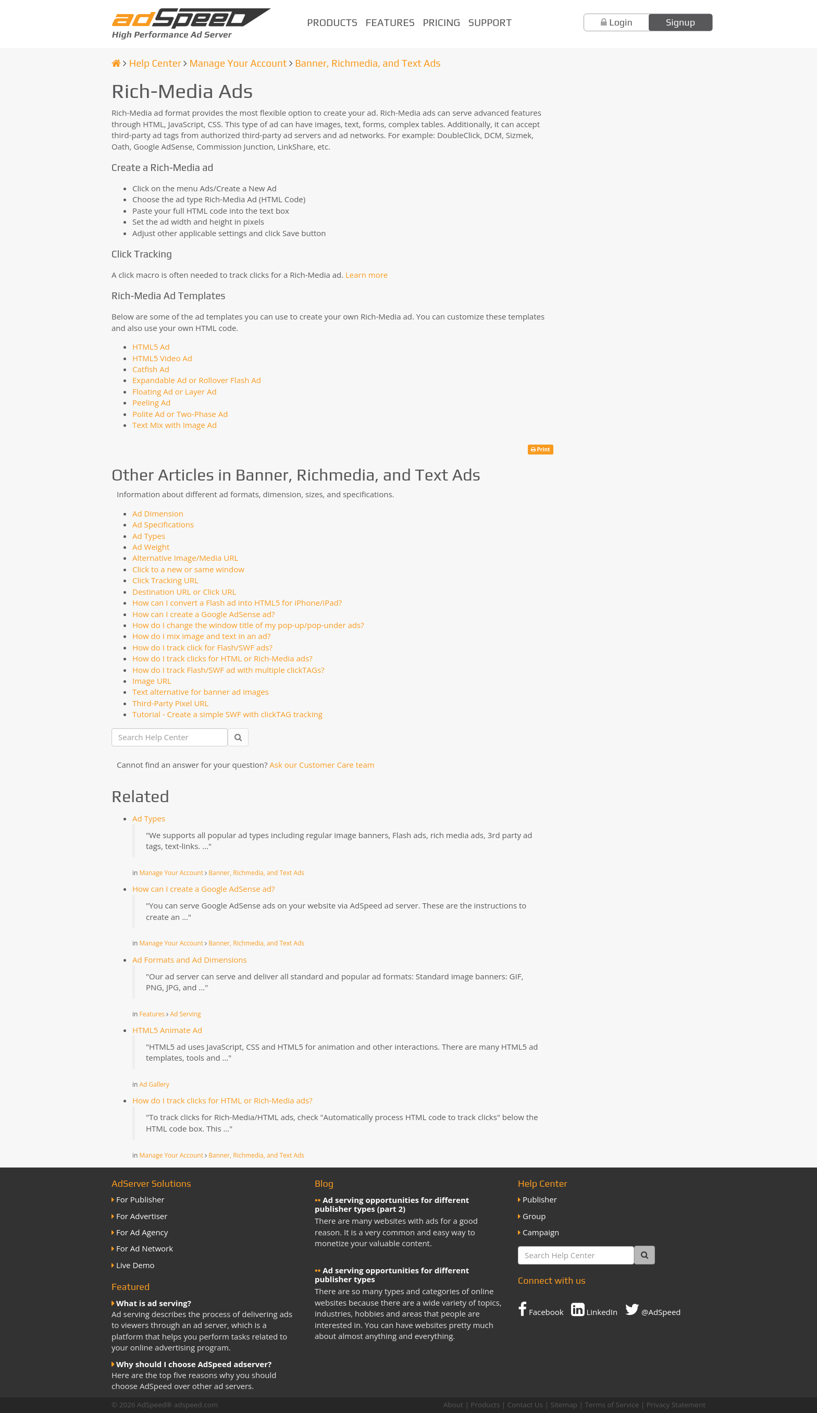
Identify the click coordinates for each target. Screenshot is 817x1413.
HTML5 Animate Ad (167, 1030)
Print (540, 449)
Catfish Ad (150, 369)
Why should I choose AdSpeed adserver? (193, 1364)
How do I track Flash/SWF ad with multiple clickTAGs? (228, 670)
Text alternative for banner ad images (200, 691)
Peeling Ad (151, 402)
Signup (680, 22)
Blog (324, 1183)
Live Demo (135, 1265)
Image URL (151, 680)
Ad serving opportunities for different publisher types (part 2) (392, 1204)
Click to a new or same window (188, 569)
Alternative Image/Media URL (185, 557)
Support (490, 22)
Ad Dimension (157, 513)
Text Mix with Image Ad (174, 425)
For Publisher (140, 1199)
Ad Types (148, 536)
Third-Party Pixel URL (170, 703)
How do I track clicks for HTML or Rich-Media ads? (222, 658)
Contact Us (525, 1404)
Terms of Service (612, 1404)
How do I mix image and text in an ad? (201, 636)
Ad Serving (185, 1014)
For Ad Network (144, 1248)
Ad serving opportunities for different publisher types (392, 1274)
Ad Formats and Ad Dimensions (189, 959)
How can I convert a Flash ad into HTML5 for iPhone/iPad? (237, 602)
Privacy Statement (676, 1404)
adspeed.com (196, 1404)
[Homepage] (116, 63)
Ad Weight (150, 547)
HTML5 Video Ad (162, 358)
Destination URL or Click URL (184, 591)
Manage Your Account (238, 63)
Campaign (541, 1232)
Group (534, 1216)
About (453, 1404)
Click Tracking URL (165, 580)
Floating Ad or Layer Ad (174, 391)
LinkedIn (594, 1309)
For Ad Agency (142, 1232)
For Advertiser (141, 1216)
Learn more (366, 274)
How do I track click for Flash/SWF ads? (202, 647)
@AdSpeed (652, 1309)
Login (621, 22)
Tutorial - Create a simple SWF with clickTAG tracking (227, 714)
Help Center (155, 63)
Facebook (541, 1309)
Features (390, 22)
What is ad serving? (153, 1303)
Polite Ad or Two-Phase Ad (180, 414)
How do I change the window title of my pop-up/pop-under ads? (248, 625)
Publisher (540, 1199)
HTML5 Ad (151, 346)
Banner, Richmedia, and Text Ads (367, 63)
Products (332, 22)
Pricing (441, 22)
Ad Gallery (154, 1084)
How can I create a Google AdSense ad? (203, 614)
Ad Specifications (163, 524)
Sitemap (564, 1404)
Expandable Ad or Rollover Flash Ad (196, 380)
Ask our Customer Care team (321, 764)
